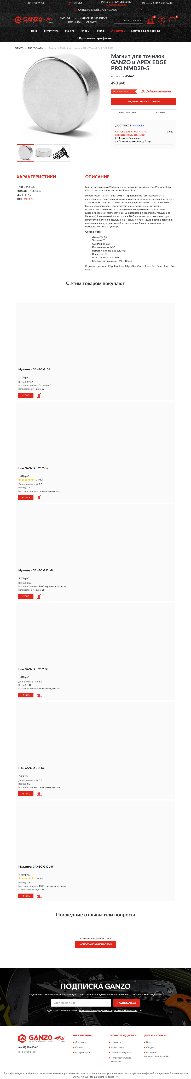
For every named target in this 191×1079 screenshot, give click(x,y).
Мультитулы (51, 31)
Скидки (150, 1046)
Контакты (91, 22)
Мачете (69, 31)
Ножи (34, 31)
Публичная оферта (121, 1051)
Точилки (100, 31)
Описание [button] (160, 113)
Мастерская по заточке (145, 31)
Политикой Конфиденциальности (95, 1009)
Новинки (74, 22)
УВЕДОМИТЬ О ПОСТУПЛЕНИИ (144, 101)
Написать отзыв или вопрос (95, 943)
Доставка (80, 1041)
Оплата (79, 1046)
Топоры (84, 31)
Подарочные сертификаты (95, 38)
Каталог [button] (65, 18)
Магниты (29, 199)
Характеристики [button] (127, 113)
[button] (116, 4)
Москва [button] (138, 125)
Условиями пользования (125, 1009)
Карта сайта (117, 1046)
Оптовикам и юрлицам (91, 18)
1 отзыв (39, 480)
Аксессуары (118, 31)
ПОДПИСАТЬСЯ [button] (126, 1001)
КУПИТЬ (26, 395)
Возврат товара (83, 1051)
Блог (149, 1041)
